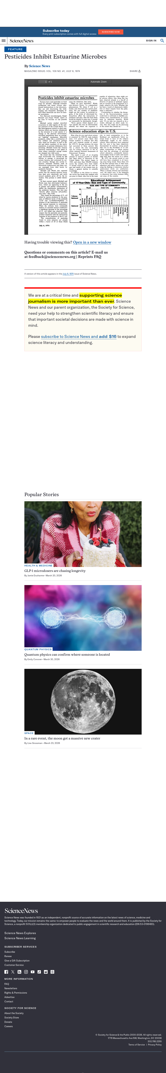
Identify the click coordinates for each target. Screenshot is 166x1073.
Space (29, 733)
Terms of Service (136, 1044)
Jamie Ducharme (35, 575)
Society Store (11, 1017)
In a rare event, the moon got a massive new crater (62, 738)
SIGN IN (151, 40)
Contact (8, 1001)
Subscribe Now (111, 32)
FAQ (6, 983)
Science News (39, 66)
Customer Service (14, 964)
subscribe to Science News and (79, 336)
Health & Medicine (38, 565)
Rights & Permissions (15, 992)
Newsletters (10, 988)
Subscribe (9, 951)
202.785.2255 (155, 1041)
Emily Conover (34, 659)
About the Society (13, 1013)
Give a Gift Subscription (16, 960)
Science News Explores (20, 933)
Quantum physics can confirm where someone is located (67, 654)
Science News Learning (20, 938)
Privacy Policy (155, 1044)
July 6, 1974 (68, 273)
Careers (8, 1026)
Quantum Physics (38, 649)
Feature (15, 49)
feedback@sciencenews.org (52, 257)
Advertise (9, 997)
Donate (8, 1021)
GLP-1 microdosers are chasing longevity (55, 571)
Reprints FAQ (89, 257)
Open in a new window (92, 242)
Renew (8, 956)
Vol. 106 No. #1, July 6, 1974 (63, 71)
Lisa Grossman (34, 743)
